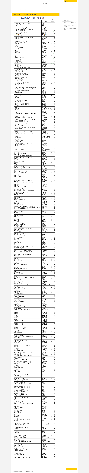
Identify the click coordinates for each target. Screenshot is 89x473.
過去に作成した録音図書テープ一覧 (70, 29)
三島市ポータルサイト (71, 1)
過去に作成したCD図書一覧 (70, 22)
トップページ (67, 18)
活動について (67, 20)
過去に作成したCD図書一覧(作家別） (70, 26)
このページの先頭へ (71, 469)
